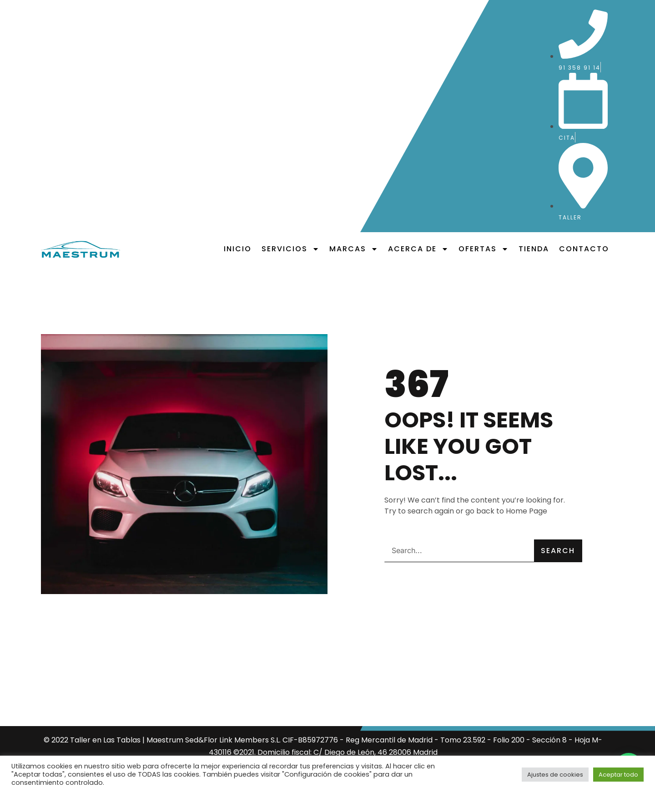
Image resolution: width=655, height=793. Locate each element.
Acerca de (418, 249)
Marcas (353, 249)
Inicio (238, 249)
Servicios (290, 249)
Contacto (584, 249)
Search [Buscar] (558, 550)
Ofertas (483, 249)
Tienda (534, 249)
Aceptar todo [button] (618, 774)
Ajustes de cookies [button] (555, 774)
